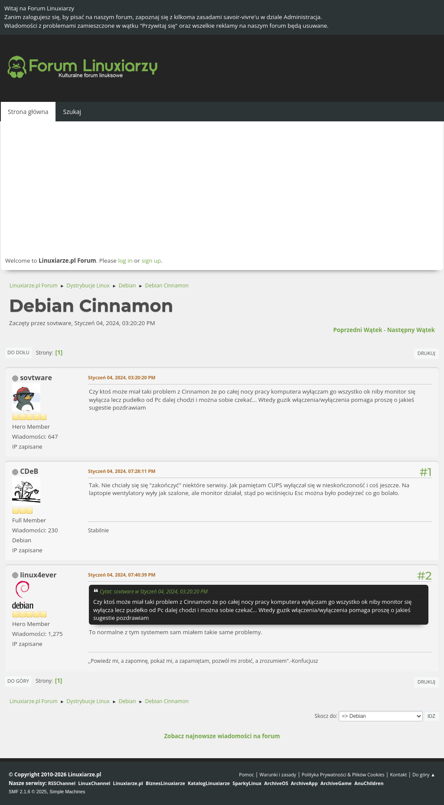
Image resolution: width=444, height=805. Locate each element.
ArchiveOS (276, 783)
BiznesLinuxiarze (165, 783)
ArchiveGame (336, 783)
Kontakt (398, 774)
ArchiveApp (304, 783)
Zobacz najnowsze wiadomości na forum (222, 736)
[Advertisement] (222, 188)
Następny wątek (411, 330)
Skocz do (325, 715)
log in (125, 260)
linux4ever (38, 575)
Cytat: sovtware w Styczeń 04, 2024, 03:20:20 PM (154, 591)
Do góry (18, 681)
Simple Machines (67, 791)
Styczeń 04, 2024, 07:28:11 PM (121, 471)
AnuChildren (368, 783)
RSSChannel (61, 783)
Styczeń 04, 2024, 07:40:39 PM (121, 574)
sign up (151, 260)
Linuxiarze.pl (128, 783)
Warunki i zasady (278, 774)
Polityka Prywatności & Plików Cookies (343, 774)
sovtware (36, 377)
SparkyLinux (246, 783)
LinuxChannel (94, 783)
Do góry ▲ (423, 774)
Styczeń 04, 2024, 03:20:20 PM (121, 377)
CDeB (29, 471)
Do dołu (18, 352)
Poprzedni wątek (357, 330)
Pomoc (246, 774)
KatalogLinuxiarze (209, 783)
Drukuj (426, 353)
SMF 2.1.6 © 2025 (28, 791)
